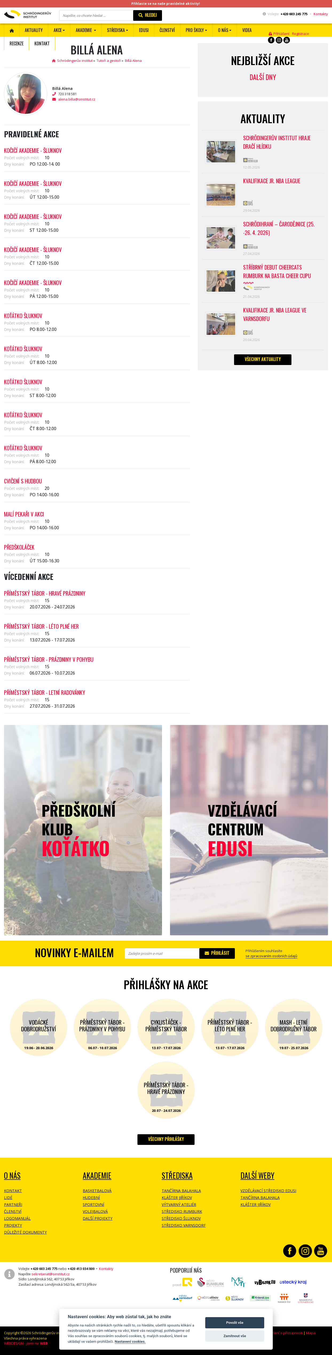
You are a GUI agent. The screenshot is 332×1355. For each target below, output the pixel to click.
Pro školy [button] (195, 30)
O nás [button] (223, 30)
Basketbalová (97, 1190)
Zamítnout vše (234, 1336)
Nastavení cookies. (130, 1341)
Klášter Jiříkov (177, 1197)
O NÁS (12, 1175)
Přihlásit (217, 953)
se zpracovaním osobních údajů (271, 955)
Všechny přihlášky (166, 1139)
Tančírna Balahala (181, 1190)
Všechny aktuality (263, 359)
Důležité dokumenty (25, 1232)
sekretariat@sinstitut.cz (50, 1274)
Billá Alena (133, 60)
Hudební (91, 1197)
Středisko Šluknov (181, 1218)
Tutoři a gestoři (109, 60)
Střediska (177, 1175)
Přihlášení (279, 33)
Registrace (300, 33)
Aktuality (34, 30)
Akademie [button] (84, 30)
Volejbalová (95, 1211)
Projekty (13, 1225)
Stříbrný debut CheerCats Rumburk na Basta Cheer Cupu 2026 (277, 273)
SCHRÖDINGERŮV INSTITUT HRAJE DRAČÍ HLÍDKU (277, 142)
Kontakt (42, 43)
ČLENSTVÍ (167, 30)
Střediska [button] (116, 30)
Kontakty (321, 13)
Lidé (8, 1197)
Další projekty (97, 1218)
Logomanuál (17, 1218)
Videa (247, 30)
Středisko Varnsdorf (184, 1225)
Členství (12, 1211)
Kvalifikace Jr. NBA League (271, 181)
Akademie (97, 1175)
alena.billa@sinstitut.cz (76, 99)
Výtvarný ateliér (179, 1204)
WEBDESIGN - (26, 1343)
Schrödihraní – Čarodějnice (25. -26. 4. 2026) (279, 228)
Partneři (13, 1204)
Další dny (263, 77)
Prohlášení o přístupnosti (282, 1332)
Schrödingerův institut (72, 60)
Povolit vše (234, 1323)
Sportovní (93, 1204)
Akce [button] (58, 30)
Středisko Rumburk (182, 1211)
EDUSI (144, 30)
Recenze (16, 43)
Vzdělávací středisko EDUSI (268, 1190)
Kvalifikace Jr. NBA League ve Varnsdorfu (274, 314)
